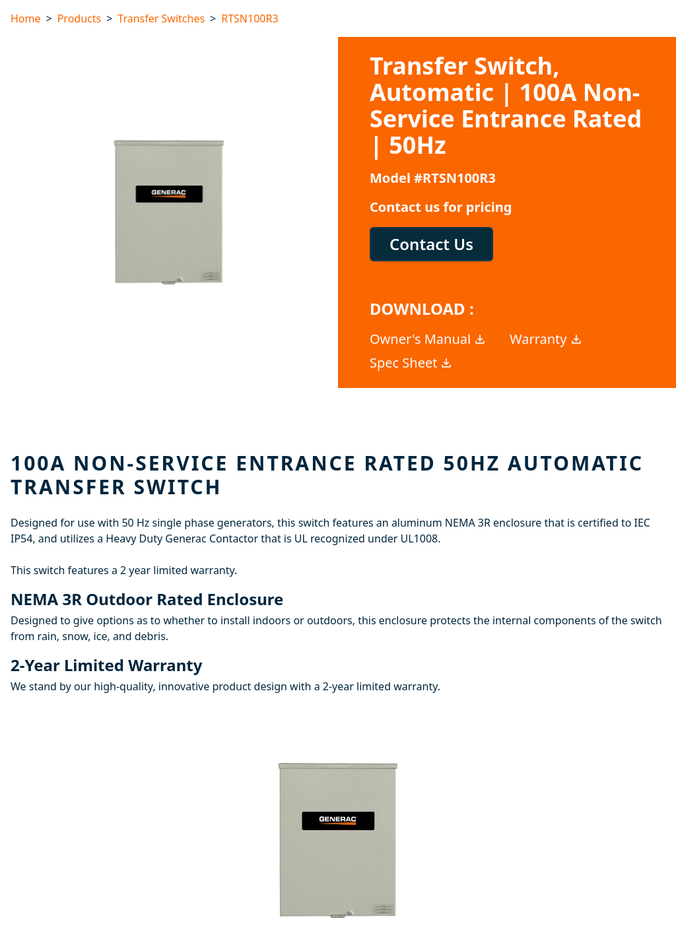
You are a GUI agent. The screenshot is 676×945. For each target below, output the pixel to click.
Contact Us (431, 244)
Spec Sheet (411, 363)
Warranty (546, 339)
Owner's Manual (428, 339)
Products (79, 18)
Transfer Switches (161, 18)
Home (26, 18)
